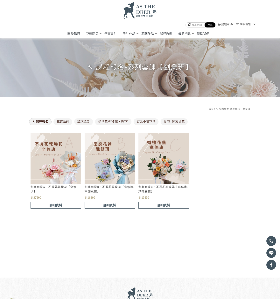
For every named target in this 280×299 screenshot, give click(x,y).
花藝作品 (147, 34)
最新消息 (184, 34)
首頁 (211, 109)
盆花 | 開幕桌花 (174, 122)
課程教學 (166, 34)
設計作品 (129, 34)
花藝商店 (92, 34)
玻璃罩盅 (83, 122)
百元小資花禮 (146, 122)
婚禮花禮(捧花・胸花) (113, 122)
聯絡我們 (203, 34)
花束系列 (63, 122)
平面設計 (110, 34)
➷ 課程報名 (40, 122)
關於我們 (73, 34)
